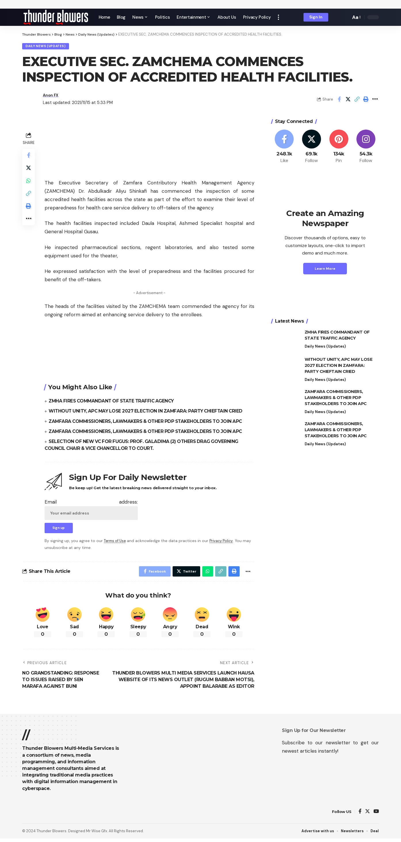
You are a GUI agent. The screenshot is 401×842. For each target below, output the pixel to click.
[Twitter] (311, 148)
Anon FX (52, 96)
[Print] (366, 100)
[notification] (336, 17)
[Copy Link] (357, 100)
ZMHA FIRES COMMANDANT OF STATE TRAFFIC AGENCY (114, 402)
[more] (278, 17)
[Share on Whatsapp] (29, 185)
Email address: (91, 510)
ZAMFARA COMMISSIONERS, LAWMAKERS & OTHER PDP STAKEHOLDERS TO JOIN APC (149, 422)
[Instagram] (366, 148)
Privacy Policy (224, 543)
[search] (345, 17)
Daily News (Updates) (48, 47)
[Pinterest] (339, 148)
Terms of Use (116, 543)
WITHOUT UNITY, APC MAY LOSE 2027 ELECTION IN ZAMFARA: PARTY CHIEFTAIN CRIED (150, 412)
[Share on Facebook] (339, 100)
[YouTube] (376, 815)
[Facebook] (284, 148)
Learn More (325, 269)
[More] (375, 100)
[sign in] (315, 17)
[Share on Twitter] (348, 100)
